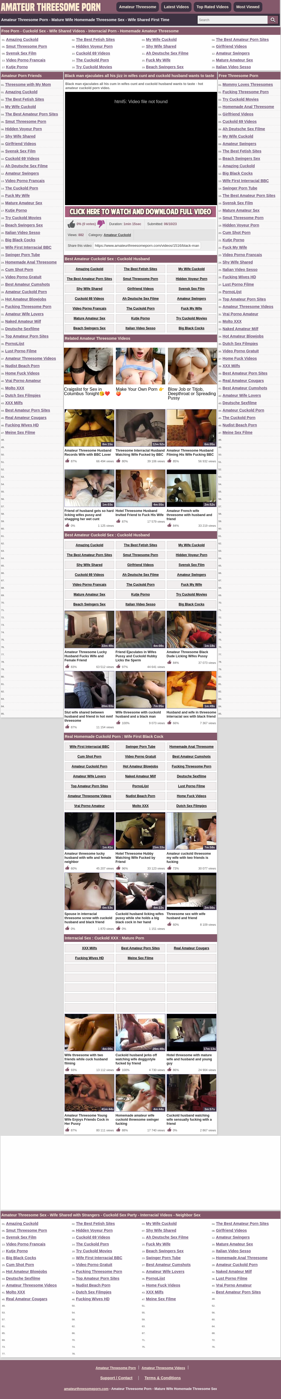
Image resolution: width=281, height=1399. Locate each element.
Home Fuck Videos (22, 373)
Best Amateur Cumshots (27, 284)
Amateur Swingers (233, 53)
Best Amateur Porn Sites (27, 410)
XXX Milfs (14, 403)
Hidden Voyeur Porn (94, 46)
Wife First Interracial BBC (28, 247)
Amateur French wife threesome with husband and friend (189, 515)
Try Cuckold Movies (94, 67)
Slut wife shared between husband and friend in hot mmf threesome (88, 716)
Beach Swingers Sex (165, 67)
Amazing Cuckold (22, 39)
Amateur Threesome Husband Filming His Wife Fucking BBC (190, 453)
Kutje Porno (17, 67)
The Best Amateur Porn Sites (242, 39)
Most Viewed (248, 7)
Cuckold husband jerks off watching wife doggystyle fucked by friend (136, 1059)
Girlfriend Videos (231, 46)
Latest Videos (176, 7)
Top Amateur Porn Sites (27, 336)
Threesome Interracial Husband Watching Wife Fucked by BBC (140, 453)
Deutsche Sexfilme (22, 329)
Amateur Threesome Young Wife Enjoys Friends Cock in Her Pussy (86, 1120)
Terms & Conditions (163, 1378)
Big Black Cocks (20, 240)
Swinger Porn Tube (22, 255)
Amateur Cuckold (117, 235)
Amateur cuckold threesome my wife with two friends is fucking (189, 858)
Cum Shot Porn (19, 269)
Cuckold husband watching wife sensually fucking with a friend (189, 1120)
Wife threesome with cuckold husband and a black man (138, 714)
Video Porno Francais (26, 60)
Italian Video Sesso (233, 67)
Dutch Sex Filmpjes (23, 395)
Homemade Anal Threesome (31, 262)
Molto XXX (14, 388)
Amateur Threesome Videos (30, 358)
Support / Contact (116, 1378)
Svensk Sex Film (21, 53)
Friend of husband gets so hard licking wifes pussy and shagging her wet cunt (89, 515)
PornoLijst (14, 343)
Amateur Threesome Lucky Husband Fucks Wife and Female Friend (85, 656)
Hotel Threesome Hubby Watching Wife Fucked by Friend (135, 858)
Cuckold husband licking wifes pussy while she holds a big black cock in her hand (140, 918)
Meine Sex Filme (20, 432)
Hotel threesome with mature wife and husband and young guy (189, 1059)
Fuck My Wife (158, 60)
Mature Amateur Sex (234, 60)
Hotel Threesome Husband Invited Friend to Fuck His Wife (140, 513)
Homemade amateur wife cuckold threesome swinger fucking (137, 1120)
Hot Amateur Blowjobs (25, 299)
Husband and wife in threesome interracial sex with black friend (191, 714)
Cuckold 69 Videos (93, 53)
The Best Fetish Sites (95, 39)
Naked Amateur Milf (23, 321)
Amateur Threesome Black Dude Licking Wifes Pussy (187, 654)
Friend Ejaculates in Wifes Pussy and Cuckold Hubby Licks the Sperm (136, 656)
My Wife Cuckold (161, 39)
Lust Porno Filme (20, 351)
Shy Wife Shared (161, 46)
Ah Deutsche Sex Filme (167, 53)
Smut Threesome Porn (26, 46)
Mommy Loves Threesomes (248, 84)
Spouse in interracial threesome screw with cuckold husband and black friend (88, 918)
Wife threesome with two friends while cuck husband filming (86, 1059)
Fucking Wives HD (22, 425)
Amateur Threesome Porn (115, 1368)
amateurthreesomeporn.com (86, 1389)
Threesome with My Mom (28, 84)
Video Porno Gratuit (23, 277)
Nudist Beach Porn (22, 366)
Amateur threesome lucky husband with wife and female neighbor (87, 858)
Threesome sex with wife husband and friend (186, 916)
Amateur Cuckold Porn (26, 292)
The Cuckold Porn (92, 60)
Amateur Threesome (137, 7)
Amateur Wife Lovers (24, 314)
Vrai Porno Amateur (23, 380)
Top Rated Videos (212, 7)
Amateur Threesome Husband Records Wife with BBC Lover (87, 453)
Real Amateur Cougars (25, 417)
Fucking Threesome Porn (28, 306)
